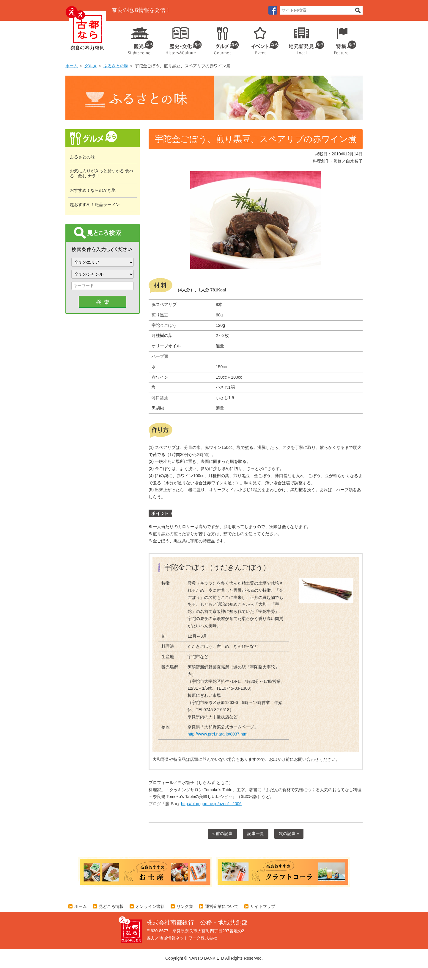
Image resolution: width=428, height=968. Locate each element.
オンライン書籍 (150, 906)
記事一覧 (255, 833)
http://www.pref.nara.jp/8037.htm (218, 734)
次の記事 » (289, 833)
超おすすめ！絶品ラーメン (95, 204)
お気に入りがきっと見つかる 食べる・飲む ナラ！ (101, 173)
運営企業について (221, 906)
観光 (140, 39)
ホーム (71, 65)
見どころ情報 (111, 906)
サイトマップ (262, 906)
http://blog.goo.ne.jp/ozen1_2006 (211, 803)
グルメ (221, 39)
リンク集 (185, 906)
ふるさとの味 (115, 65)
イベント (261, 39)
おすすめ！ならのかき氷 (93, 190)
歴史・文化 (181, 39)
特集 (344, 39)
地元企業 (303, 39)
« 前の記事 (222, 833)
